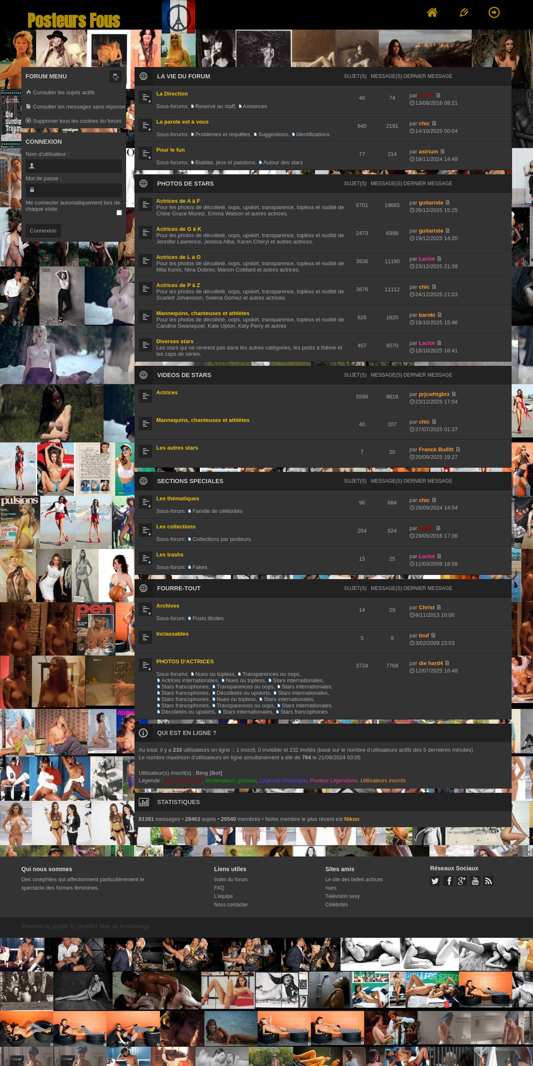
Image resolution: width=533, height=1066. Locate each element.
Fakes (199, 567)
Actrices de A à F (178, 201)
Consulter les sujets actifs (60, 92)
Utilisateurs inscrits (383, 780)
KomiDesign (134, 926)
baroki (427, 315)
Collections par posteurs (221, 539)
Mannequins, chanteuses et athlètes (203, 313)
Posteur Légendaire (333, 780)
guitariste (431, 202)
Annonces (255, 106)
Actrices (167, 392)
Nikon (352, 819)
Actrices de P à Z (178, 285)
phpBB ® (62, 926)
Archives (167, 606)
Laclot (427, 259)
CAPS (426, 95)
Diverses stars (175, 341)
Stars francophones (185, 686)
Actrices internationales (189, 680)
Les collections (176, 526)
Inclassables (172, 634)
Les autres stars (177, 448)
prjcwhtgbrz (434, 394)
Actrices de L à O (178, 257)
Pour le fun (170, 150)
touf (424, 635)
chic (424, 123)
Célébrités (336, 905)
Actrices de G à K (179, 229)
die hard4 (431, 663)
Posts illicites (207, 618)
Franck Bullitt (436, 449)
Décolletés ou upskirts (243, 693)
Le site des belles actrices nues (354, 884)
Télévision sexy (342, 896)
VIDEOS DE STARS (184, 375)
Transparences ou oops (270, 674)
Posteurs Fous (74, 20)
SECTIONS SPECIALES (190, 481)
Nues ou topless (214, 674)
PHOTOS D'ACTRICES (185, 661)
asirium (428, 151)
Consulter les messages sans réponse (75, 107)
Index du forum (231, 879)
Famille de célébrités (217, 511)
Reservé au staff (215, 106)
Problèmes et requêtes (222, 134)
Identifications (313, 134)
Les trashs (170, 554)
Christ (427, 607)
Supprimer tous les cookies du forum (74, 121)
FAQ (219, 888)
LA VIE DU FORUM (183, 76)
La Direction (172, 94)
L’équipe (223, 896)
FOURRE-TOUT (179, 588)
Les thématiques (177, 498)
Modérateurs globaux (230, 780)
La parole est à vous (182, 122)
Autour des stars (283, 162)
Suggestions (273, 134)
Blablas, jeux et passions (225, 162)
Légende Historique (283, 780)
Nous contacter (231, 905)
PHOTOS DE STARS (185, 183)
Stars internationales (298, 680)
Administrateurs (183, 780)
